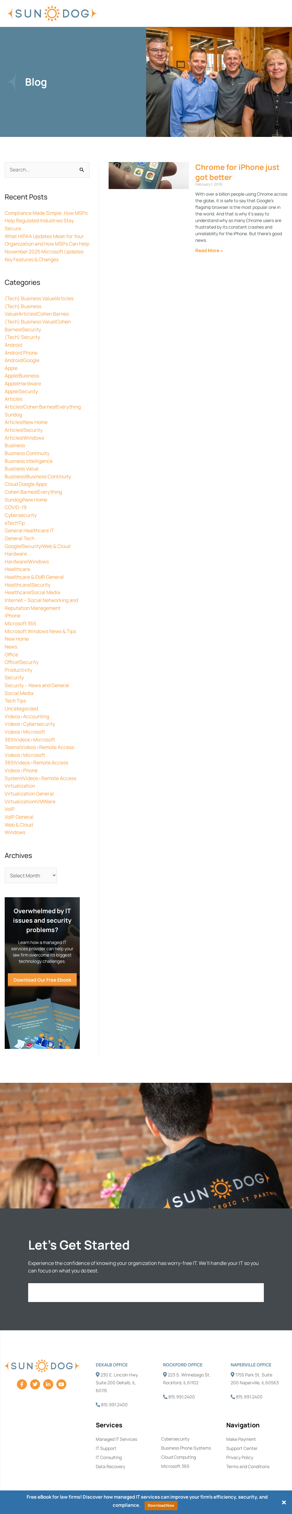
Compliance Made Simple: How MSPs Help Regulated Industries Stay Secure (47, 221)
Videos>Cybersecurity (30, 719)
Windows (15, 824)
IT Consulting (109, 1450)
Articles (13, 402)
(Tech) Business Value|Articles (40, 304)
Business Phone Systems (186, 1440)
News (11, 643)
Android (14, 349)
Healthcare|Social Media (32, 591)
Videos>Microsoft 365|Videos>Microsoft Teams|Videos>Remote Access (40, 734)
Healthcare (17, 568)
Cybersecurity (21, 515)
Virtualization (20, 779)
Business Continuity (28, 455)
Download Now (161, 1505)
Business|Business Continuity (39, 478)
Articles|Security (24, 432)
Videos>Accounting (27, 711)
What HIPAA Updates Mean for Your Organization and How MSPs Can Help (45, 243)
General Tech (20, 538)
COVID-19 (16, 508)
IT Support (106, 1441)
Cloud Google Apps (26, 485)
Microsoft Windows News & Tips (41, 628)
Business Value (22, 470)
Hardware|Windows (27, 560)
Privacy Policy (239, 1450)
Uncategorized (21, 704)
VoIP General (19, 809)
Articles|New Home (26, 425)
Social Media (19, 689)
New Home (17, 636)
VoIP (10, 802)
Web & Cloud (19, 817)
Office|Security (22, 658)
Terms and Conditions (247, 1459)
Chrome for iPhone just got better (237, 172)
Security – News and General (37, 681)
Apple (11, 372)
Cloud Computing (178, 1449)
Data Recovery (110, 1459)
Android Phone (21, 357)
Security (14, 673)
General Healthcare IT (30, 530)
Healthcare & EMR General (34, 575)
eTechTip (15, 523)
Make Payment (241, 1432)
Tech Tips (16, 696)
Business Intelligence (29, 462)
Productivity (19, 666)
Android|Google (22, 364)
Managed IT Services (116, 1432)
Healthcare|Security (28, 583)
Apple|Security (21, 395)
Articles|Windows (24, 440)
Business (15, 447)
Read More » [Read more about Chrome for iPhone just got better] (209, 250)
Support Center (242, 1441)
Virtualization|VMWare (30, 794)
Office (12, 651)
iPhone (13, 613)
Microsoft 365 (20, 621)
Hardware (16, 553)
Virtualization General (30, 787)
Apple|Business (22, 380)
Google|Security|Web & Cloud (38, 545)
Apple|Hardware (23, 387)
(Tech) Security (23, 342)
